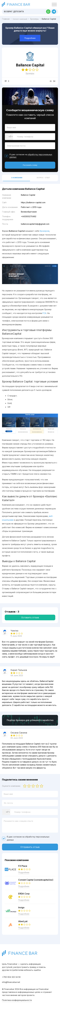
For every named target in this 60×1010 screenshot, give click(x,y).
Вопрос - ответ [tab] (43, 178)
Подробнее (30, 38)
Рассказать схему (30, 165)
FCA (44, 313)
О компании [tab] (16, 178)
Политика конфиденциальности (17, 1000)
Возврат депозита (14, 11)
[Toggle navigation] (54, 4)
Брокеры (30, 73)
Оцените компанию (11, 786)
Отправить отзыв (30, 847)
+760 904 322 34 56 (11, 977)
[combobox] (9, 136)
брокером (44, 231)
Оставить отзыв (30, 617)
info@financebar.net (11, 982)
